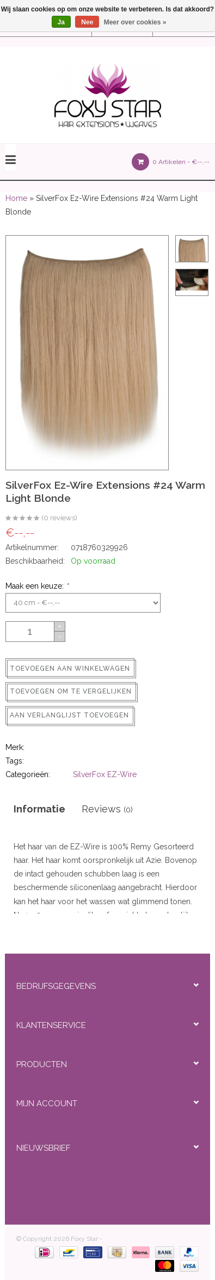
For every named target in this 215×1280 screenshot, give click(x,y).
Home (16, 198)
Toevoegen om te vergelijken (71, 691)
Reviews (107, 809)
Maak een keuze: (36, 586)
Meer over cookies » (135, 22)
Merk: (14, 747)
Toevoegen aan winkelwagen (70, 668)
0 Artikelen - (171, 162)
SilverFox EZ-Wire (105, 774)
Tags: (14, 760)
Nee (87, 22)
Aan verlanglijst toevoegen (69, 715)
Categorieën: (27, 774)
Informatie (39, 809)
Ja (61, 22)
